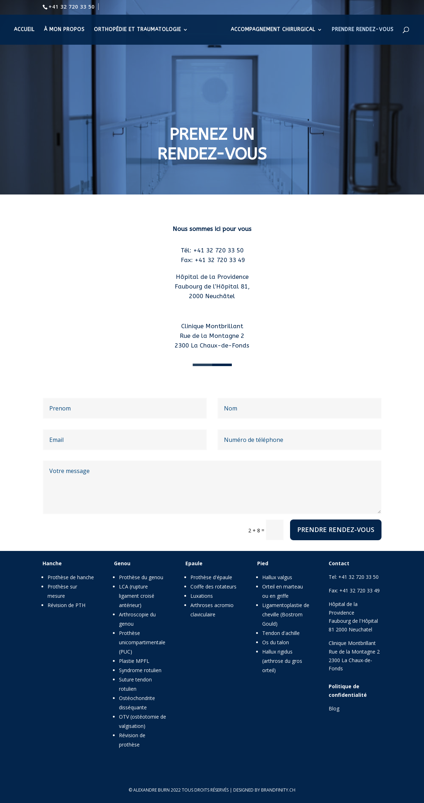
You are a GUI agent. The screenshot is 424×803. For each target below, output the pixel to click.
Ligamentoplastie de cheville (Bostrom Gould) (285, 614)
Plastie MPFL (134, 660)
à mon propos (64, 30)
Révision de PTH (66, 605)
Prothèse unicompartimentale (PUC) (142, 642)
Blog (334, 708)
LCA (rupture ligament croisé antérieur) (136, 596)
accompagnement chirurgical (273, 30)
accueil (24, 30)
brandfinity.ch (278, 790)
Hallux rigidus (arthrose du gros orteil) (282, 661)
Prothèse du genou (141, 577)
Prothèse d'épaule (211, 577)
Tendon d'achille (281, 633)
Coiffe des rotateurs (213, 586)
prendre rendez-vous (363, 30)
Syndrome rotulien (140, 670)
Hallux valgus (277, 577)
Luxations (201, 595)
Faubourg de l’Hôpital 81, (212, 286)
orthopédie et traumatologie (137, 30)
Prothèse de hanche (71, 577)
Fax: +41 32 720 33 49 (212, 259)
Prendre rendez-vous (335, 529)
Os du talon (275, 642)
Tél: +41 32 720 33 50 (212, 250)
